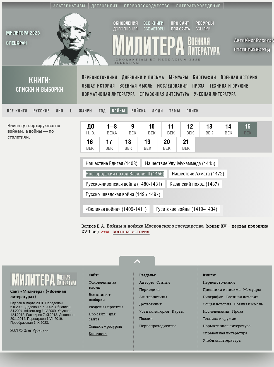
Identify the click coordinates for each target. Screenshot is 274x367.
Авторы (146, 282)
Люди (157, 111)
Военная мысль (248, 303)
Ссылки (105, 326)
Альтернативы (153, 296)
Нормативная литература (227, 325)
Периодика (149, 289)
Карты (178, 311)
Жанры (86, 111)
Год (102, 111)
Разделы (106, 306)
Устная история (154, 311)
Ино (59, 111)
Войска (138, 111)
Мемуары (252, 289)
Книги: (40, 84)
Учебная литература (222, 340)
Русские (41, 111)
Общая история (217, 303)
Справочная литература (225, 332)
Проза (237, 311)
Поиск (192, 111)
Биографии (213, 296)
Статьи (163, 282)
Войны (118, 111)
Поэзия (146, 318)
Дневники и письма (222, 289)
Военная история (131, 232)
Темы (174, 111)
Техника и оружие (219, 318)
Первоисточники (219, 282)
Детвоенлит (150, 303)
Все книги (17, 111)
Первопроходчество (157, 325)
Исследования (216, 311)
